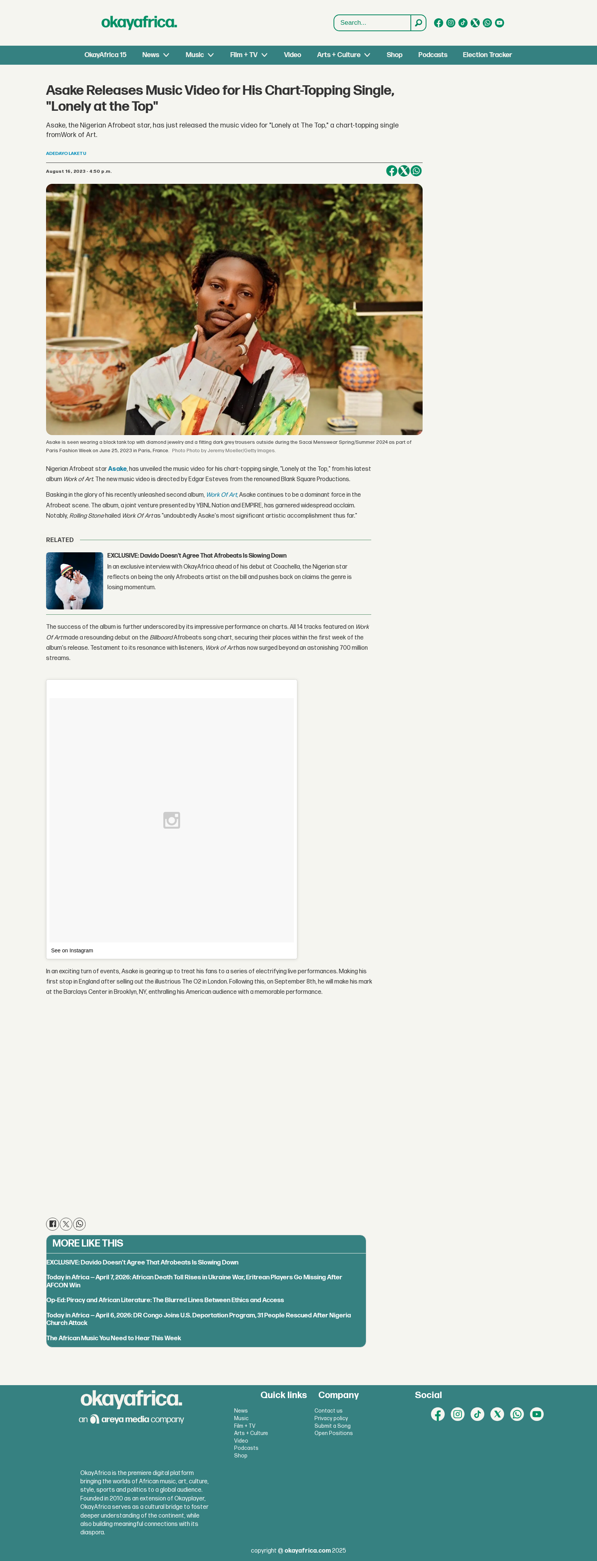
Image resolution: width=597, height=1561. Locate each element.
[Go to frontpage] (139, 22)
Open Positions (333, 1433)
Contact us (328, 1411)
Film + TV (243, 55)
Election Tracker (487, 55)
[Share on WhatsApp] (416, 171)
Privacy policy (331, 1418)
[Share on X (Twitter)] (404, 171)
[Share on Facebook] (391, 171)
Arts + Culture (339, 55)
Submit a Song (332, 1426)
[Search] (418, 22)
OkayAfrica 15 (105, 55)
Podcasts (432, 55)
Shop (394, 55)
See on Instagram (72, 950)
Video (292, 55)
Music (195, 55)
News (150, 55)
